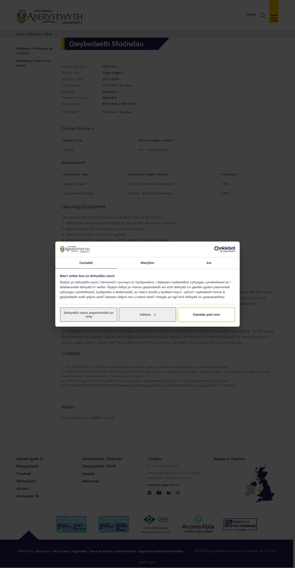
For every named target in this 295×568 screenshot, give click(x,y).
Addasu (148, 314)
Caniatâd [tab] (86, 262)
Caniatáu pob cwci (206, 314)
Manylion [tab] (147, 262)
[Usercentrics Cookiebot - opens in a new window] (217, 249)
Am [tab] (208, 262)
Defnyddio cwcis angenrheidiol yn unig (88, 314)
